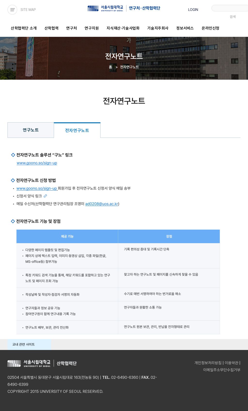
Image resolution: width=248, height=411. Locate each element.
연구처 (71, 28)
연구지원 (92, 28)
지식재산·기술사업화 (123, 28)
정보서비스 (185, 28)
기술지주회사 (158, 28)
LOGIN (193, 10)
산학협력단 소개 (24, 28)
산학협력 (52, 28)
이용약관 (231, 363)
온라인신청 (210, 28)
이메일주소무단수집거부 (221, 370)
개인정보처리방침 (208, 363)
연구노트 (31, 129)
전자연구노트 (77, 130)
